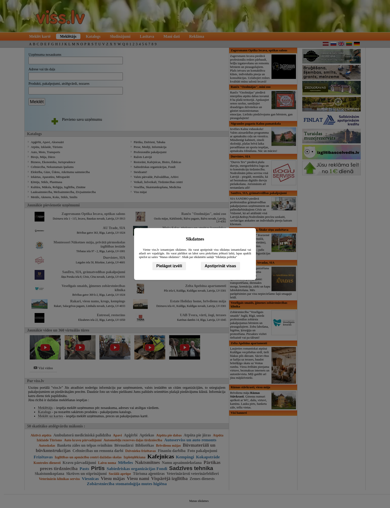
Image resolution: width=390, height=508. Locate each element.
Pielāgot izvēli (169, 266)
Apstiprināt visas (220, 266)
